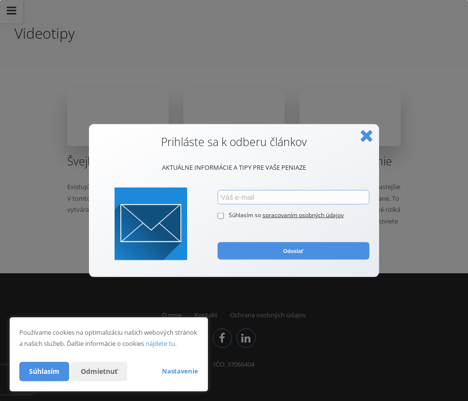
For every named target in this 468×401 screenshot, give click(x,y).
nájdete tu (160, 343)
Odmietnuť (99, 371)
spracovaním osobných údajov (303, 215)
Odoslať (293, 250)
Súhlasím (44, 371)
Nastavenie (180, 371)
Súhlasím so (246, 215)
